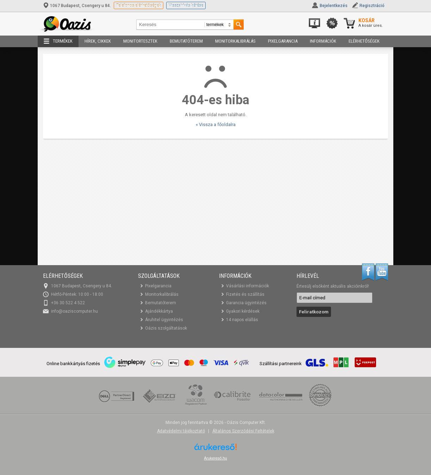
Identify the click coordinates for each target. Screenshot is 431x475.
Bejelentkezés (334, 5)
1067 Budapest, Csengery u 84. (77, 5)
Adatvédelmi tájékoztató (181, 431)
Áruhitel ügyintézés (164, 319)
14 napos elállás (242, 319)
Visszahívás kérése (186, 5)
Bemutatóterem (186, 41)
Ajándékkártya (159, 311)
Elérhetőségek (364, 41)
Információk (323, 41)
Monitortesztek (140, 41)
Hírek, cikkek (98, 41)
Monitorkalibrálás (235, 41)
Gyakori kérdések (243, 311)
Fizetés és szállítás (245, 294)
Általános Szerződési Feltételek (243, 431)
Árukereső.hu (215, 458)
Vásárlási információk (247, 285)
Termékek (58, 41)
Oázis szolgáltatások (166, 328)
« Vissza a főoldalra (216, 124)
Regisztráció (372, 5)
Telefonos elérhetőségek (138, 5)
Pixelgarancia (283, 41)
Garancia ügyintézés (246, 302)
